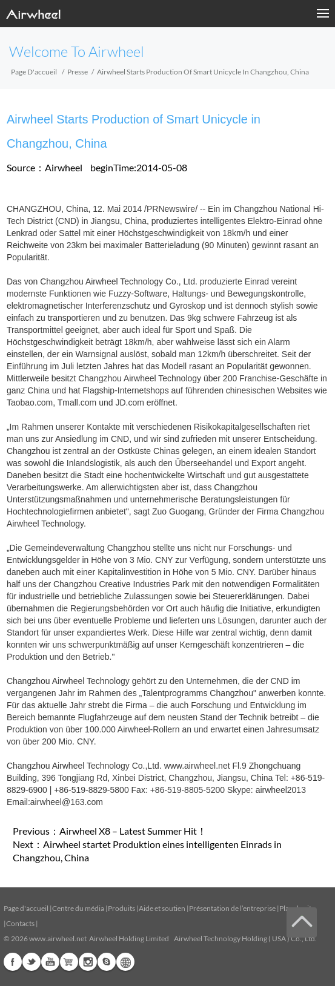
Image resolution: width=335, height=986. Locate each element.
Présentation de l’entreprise (232, 908)
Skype (107, 962)
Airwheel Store (69, 962)
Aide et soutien (163, 908)
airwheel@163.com (66, 802)
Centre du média (78, 908)
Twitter (31, 962)
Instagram (88, 962)
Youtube (50, 962)
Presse (77, 71)
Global (125, 962)
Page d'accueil (34, 71)
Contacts (20, 923)
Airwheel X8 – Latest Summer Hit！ (133, 830)
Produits (121, 908)
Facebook (13, 962)
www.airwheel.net (197, 766)
